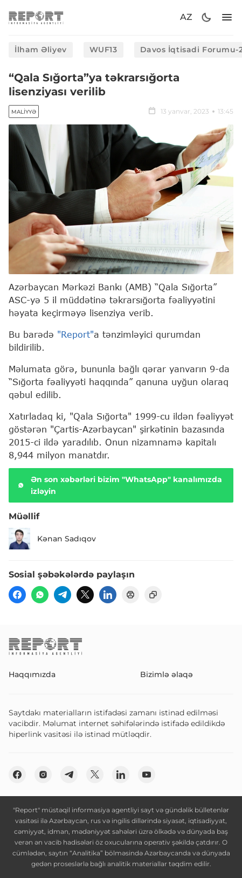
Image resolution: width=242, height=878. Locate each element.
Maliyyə (23, 111)
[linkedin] (107, 594)
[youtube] (146, 774)
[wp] (40, 594)
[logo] (36, 17)
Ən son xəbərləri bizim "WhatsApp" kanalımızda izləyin (118, 485)
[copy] (153, 594)
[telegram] (62, 594)
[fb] (17, 594)
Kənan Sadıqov (52, 538)
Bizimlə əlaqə (166, 674)
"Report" (75, 334)
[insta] (43, 774)
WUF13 (103, 49)
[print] (130, 594)
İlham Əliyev (41, 49)
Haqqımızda (32, 674)
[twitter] (85, 594)
